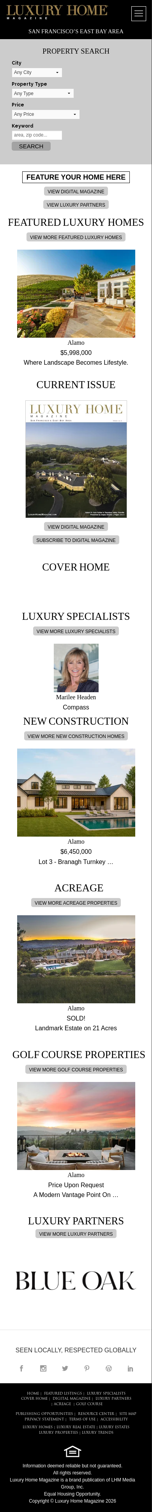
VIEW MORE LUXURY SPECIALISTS (76, 631)
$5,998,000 (76, 352)
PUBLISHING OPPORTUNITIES (44, 1414)
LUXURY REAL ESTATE (76, 1427)
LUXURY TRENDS (97, 1433)
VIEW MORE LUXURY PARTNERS (76, 1234)
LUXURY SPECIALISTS (106, 1393)
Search (31, 146)
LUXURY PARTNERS (113, 1398)
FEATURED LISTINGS (63, 1393)
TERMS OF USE (82, 1419)
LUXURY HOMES (38, 1427)
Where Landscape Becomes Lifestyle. (76, 362)
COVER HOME (34, 1398)
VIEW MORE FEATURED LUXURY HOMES (76, 237)
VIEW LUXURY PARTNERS (76, 205)
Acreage (62, 1404)
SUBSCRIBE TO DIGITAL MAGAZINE (76, 540)
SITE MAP (127, 1414)
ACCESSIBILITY (114, 1419)
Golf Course (89, 1404)
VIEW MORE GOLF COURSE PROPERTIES (76, 1070)
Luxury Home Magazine (34, 1480)
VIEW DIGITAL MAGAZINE (76, 191)
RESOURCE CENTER (96, 1414)
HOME (33, 1393)
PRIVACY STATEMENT (44, 1419)
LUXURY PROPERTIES (58, 1433)
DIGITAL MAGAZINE (71, 1398)
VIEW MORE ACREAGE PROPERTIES (76, 903)
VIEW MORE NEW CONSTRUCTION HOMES (76, 736)
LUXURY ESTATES (114, 1427)
